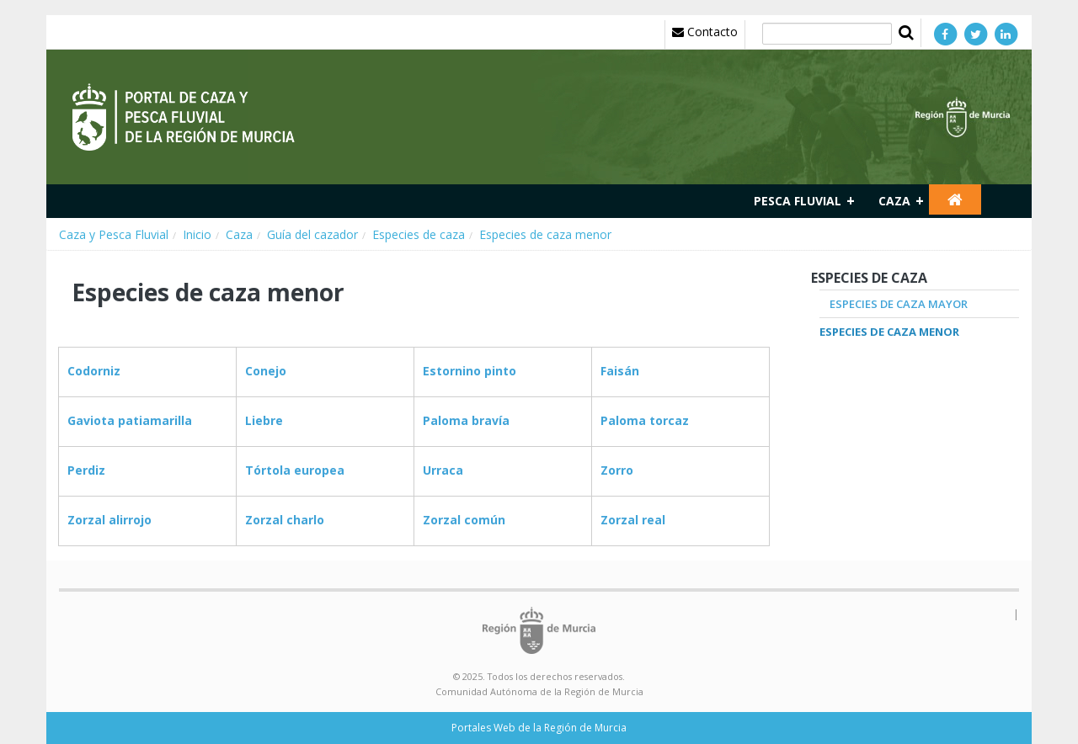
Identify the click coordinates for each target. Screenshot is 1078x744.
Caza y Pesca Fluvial (113, 234)
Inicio (197, 234)
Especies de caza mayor (899, 303)
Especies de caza (418, 234)
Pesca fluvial (797, 201)
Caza (894, 201)
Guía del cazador (312, 234)
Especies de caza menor (545, 234)
